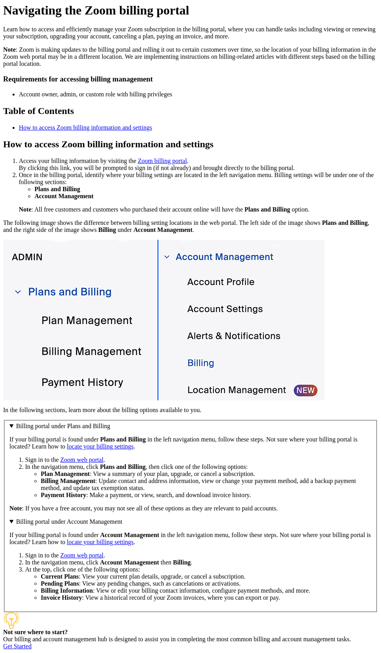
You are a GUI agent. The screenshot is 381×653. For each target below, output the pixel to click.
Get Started (17, 646)
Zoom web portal (81, 459)
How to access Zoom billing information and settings (85, 127)
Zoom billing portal (162, 160)
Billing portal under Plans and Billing (63, 426)
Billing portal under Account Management (69, 521)
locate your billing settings (100, 446)
